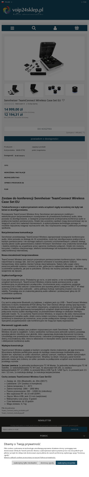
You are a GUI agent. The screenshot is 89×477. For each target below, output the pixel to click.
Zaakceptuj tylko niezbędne (25, 463)
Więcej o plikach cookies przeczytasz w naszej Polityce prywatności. (30, 457)
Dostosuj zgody (47, 463)
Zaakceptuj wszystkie (66, 463)
